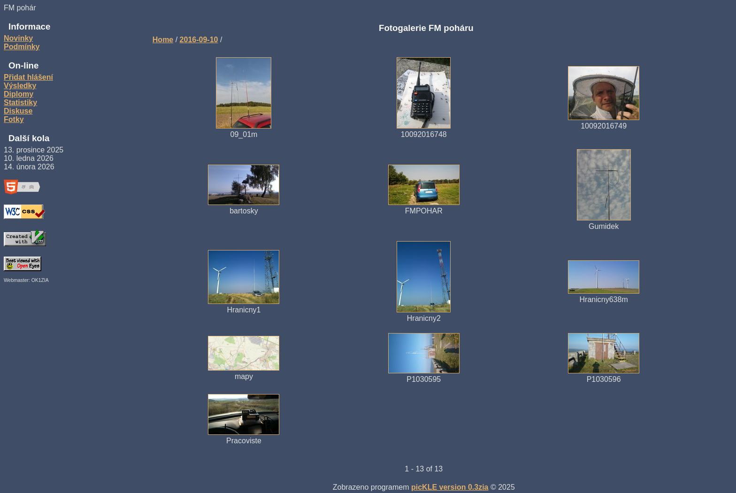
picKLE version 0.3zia (450, 487)
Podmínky (21, 47)
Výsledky (20, 86)
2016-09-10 (199, 40)
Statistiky (20, 102)
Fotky (14, 119)
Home (163, 40)
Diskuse (18, 111)
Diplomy (18, 94)
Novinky (18, 38)
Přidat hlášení (28, 77)
